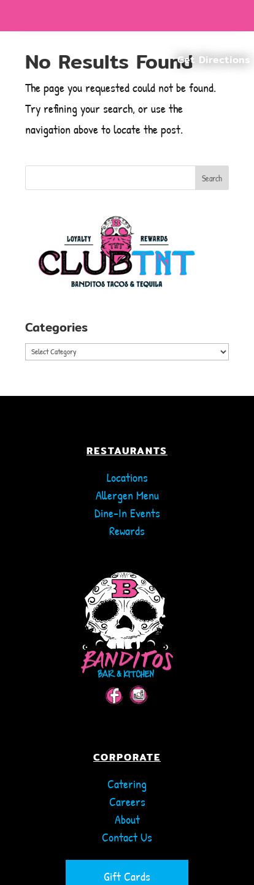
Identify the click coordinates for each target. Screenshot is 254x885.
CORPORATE (127, 733)
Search (212, 178)
